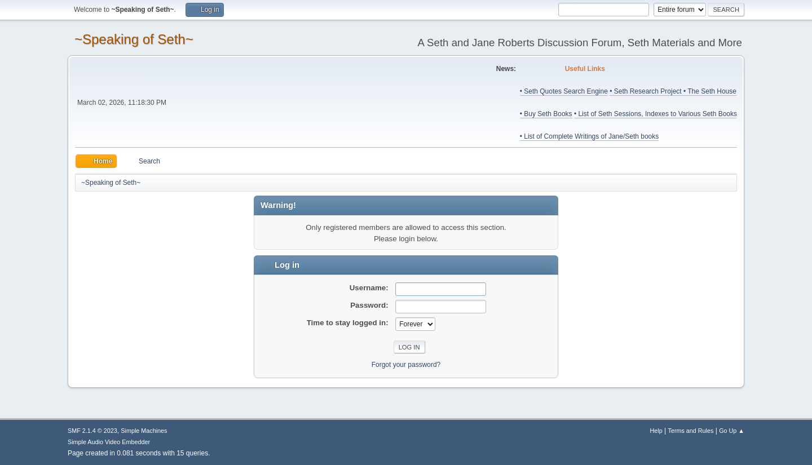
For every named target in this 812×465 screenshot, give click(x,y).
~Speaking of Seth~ (133, 39)
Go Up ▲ (731, 430)
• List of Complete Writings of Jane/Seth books (589, 136)
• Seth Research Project (646, 91)
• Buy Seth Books (546, 114)
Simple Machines (144, 430)
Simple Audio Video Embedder (109, 442)
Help (656, 430)
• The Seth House (709, 91)
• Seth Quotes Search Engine (564, 91)
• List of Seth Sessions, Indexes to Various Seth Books (655, 114)
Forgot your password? (406, 365)
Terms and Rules (691, 430)
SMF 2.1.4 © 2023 (92, 430)
